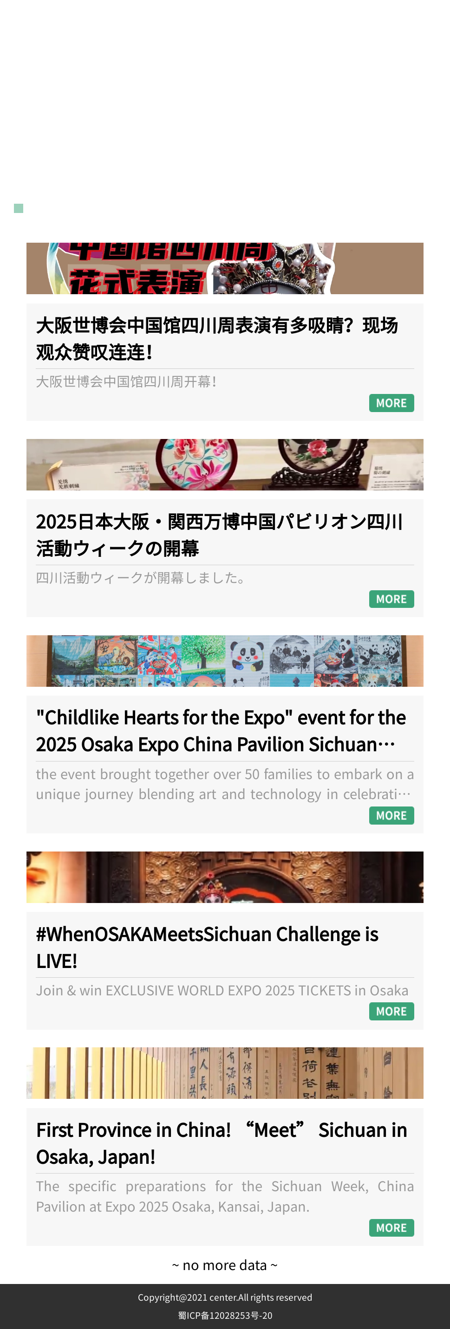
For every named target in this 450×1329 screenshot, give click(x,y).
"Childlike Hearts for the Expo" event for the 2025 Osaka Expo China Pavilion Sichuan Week (221, 731)
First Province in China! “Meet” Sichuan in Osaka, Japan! (221, 1144)
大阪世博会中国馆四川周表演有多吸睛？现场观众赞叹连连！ (217, 339)
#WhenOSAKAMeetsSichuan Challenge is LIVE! (207, 948)
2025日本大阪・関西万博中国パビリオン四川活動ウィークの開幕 (219, 535)
